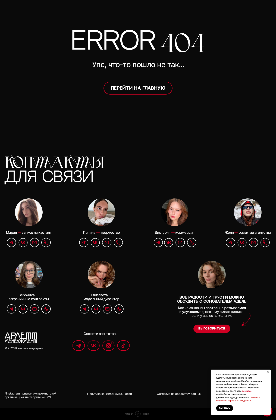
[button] (211, 329)
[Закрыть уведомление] (268, 372)
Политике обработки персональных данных (238, 399)
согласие (247, 391)
